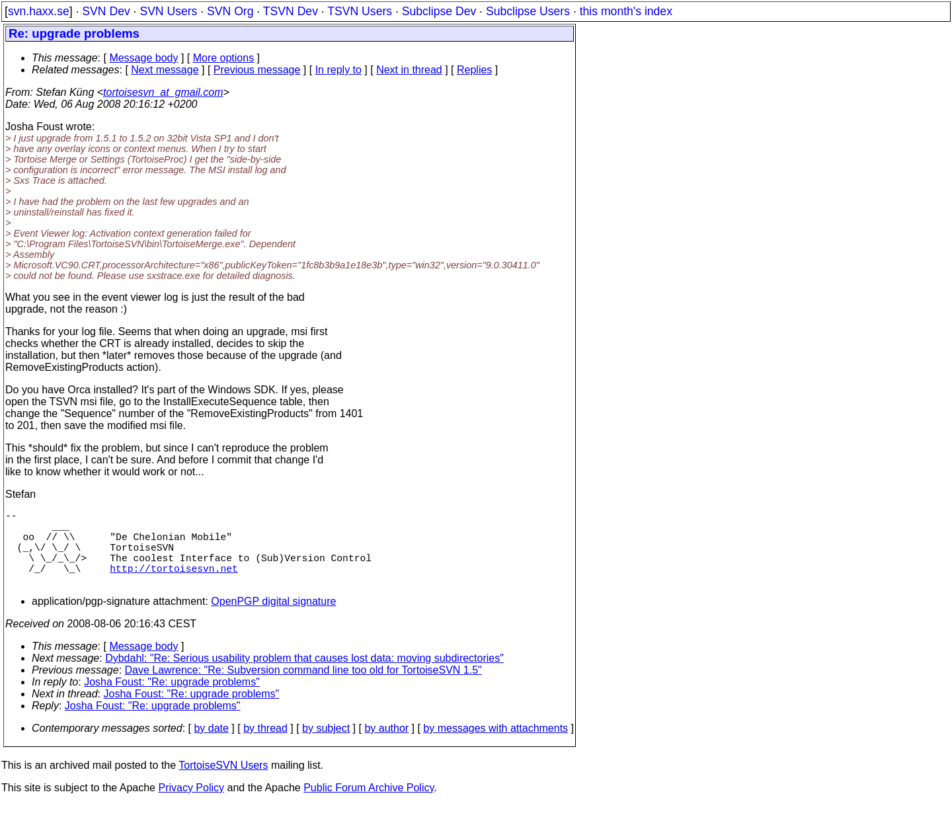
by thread (265, 746)
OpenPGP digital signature (273, 619)
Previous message (257, 69)
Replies (474, 69)
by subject (326, 746)
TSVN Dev (290, 11)
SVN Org (230, 11)
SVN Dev (106, 11)
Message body (143, 57)
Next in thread (409, 69)
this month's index (626, 11)
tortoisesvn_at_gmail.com (163, 92)
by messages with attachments (495, 746)
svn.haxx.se (38, 11)
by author (386, 746)
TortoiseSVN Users (223, 783)
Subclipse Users (528, 11)
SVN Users (168, 11)
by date (211, 746)
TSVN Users (359, 11)
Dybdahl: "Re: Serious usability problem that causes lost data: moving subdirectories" (304, 676)
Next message (164, 69)
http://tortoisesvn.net (173, 583)
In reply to (338, 69)
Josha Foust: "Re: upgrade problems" (172, 700)
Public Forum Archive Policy (368, 806)
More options (224, 57)
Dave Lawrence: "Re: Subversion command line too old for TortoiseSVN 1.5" (303, 688)
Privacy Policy (191, 806)
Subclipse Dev (439, 11)
